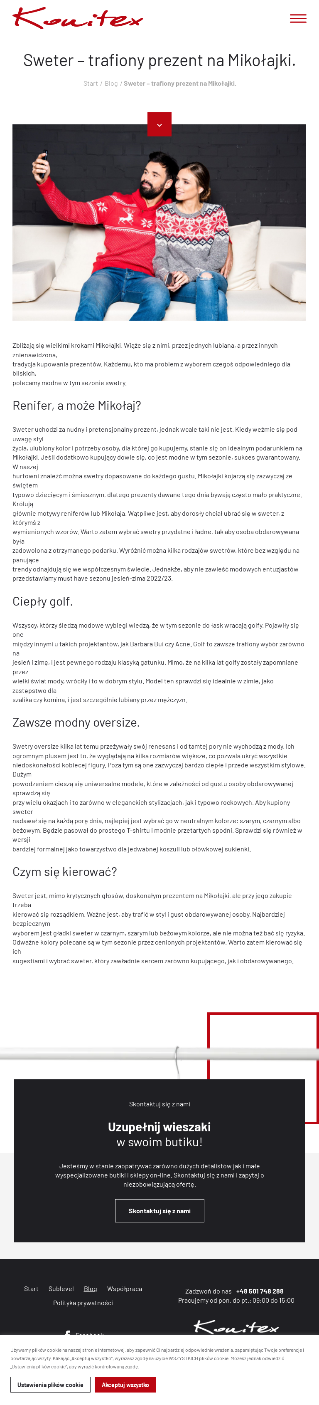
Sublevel (61, 1288)
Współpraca (124, 1288)
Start (90, 83)
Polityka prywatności (83, 1302)
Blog (111, 83)
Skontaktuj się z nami (160, 1211)
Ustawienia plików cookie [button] (50, 1384)
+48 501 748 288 (260, 1291)
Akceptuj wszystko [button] (125, 1384)
